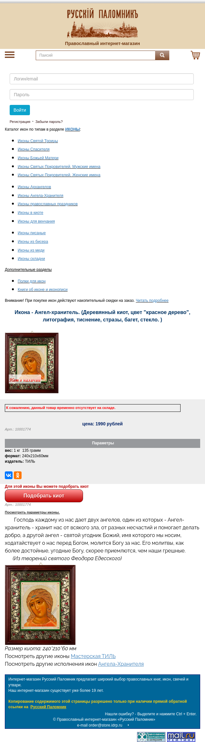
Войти (20, 110)
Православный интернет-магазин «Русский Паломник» (106, 719)
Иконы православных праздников (48, 204)
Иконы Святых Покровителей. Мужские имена (59, 166)
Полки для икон (32, 281)
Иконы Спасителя (34, 149)
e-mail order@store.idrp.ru (99, 725)
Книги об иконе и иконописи (43, 289)
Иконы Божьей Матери (38, 158)
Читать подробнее (152, 300)
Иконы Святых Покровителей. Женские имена (59, 175)
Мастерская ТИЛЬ (93, 656)
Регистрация (20, 122)
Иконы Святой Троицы (38, 141)
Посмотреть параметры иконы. (32, 512)
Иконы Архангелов (34, 187)
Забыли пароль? (49, 122)
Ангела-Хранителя (121, 664)
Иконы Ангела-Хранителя (40, 195)
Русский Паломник (48, 707)
